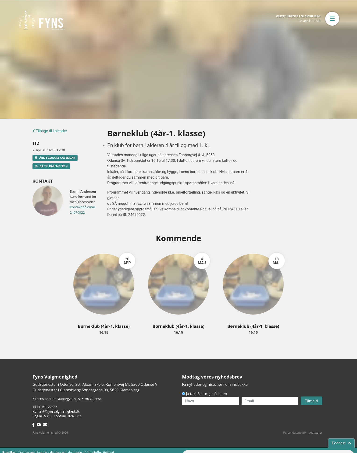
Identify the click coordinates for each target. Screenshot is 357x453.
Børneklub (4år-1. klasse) (104, 326)
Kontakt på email (83, 207)
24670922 (77, 212)
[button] (332, 19)
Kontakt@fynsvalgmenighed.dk (55, 411)
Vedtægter (315, 433)
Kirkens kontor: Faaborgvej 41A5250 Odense (67, 398)
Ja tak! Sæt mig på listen (206, 393)
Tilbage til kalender (49, 131)
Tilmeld (311, 400)
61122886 (49, 406)
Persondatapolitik (294, 433)
